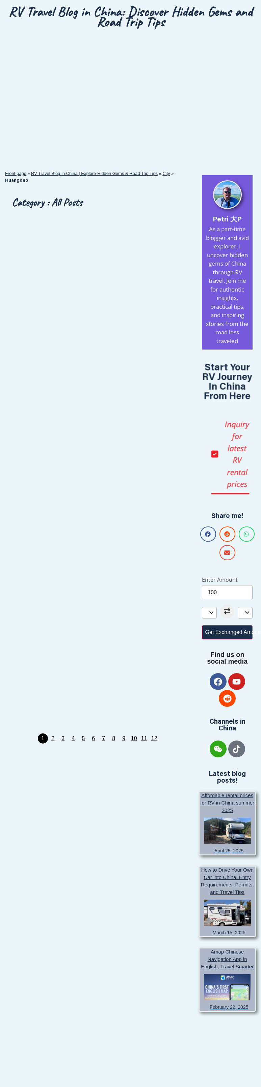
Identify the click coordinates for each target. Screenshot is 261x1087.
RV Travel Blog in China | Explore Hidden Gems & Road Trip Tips (94, 173)
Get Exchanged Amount (229, 632)
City (166, 173)
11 (144, 738)
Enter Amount (220, 579)
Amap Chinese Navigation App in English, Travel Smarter (227, 959)
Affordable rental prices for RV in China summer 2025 (227, 802)
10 (134, 738)
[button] (208, 534)
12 (154, 738)
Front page (15, 173)
